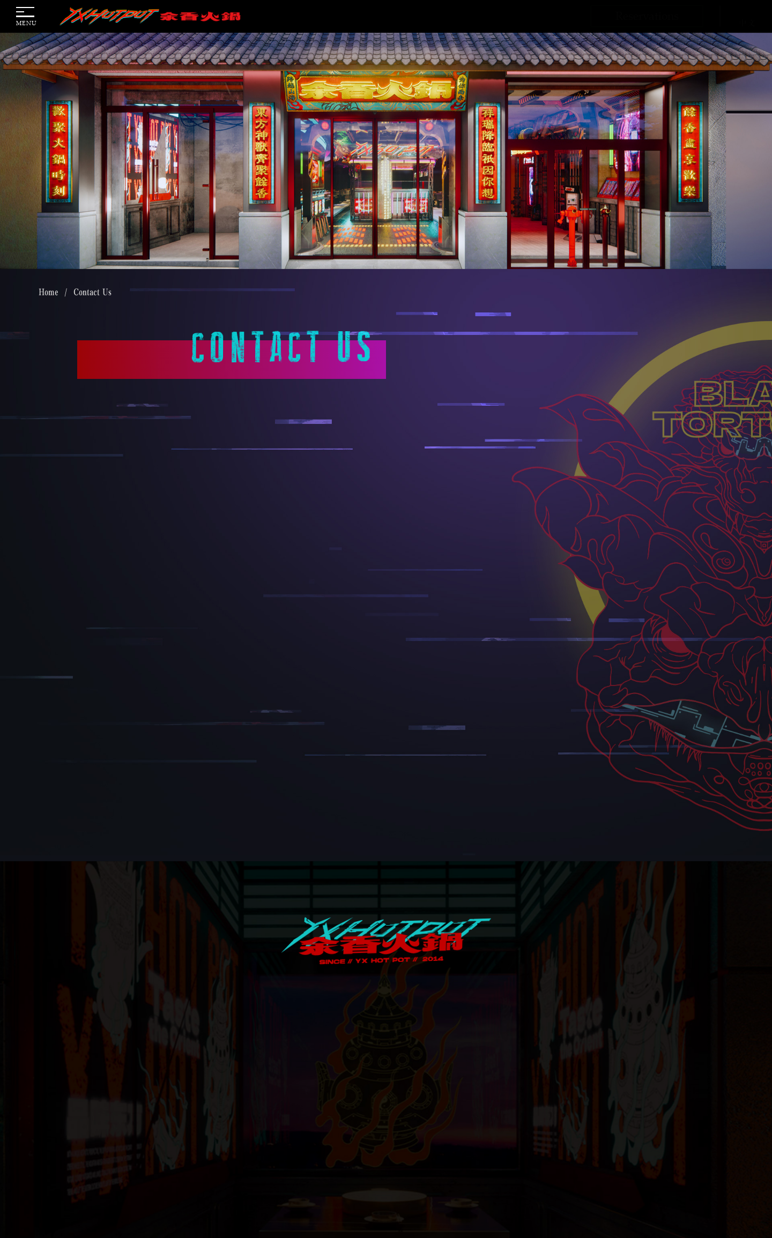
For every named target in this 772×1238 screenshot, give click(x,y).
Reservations (647, 15)
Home (48, 292)
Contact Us (92, 292)
